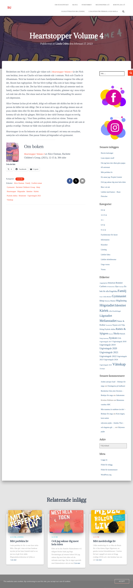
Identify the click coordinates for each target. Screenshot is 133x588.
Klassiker (104, 245)
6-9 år (103, 225)
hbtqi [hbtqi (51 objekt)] (101, 300)
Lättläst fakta (105, 255)
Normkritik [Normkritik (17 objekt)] (109, 325)
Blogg (75, 5)
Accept (122, 581)
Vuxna (103, 269)
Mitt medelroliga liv (104, 541)
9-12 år (103, 230)
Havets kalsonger (107, 153)
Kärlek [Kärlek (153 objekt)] (103, 310)
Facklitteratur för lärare (109, 235)
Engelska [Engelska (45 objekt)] (113, 291)
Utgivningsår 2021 (34, 196)
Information (105, 240)
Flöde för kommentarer (109, 470)
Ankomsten (120, 395)
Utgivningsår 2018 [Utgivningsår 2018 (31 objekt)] (119, 341)
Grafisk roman (36, 183)
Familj (27, 183)
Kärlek (36, 191)
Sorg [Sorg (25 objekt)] (101, 338)
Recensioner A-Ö (102, 5)
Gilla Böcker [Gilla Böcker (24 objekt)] (107, 297)
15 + (102, 220)
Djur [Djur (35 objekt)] (117, 286)
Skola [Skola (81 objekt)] (116, 333)
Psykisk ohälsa (12, 196)
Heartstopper (11, 191)
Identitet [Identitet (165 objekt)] (120, 305)
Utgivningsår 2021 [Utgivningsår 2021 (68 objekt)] (108, 352)
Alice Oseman (19, 183)
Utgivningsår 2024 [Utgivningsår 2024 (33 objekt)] (111, 360)
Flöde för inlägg (106, 465)
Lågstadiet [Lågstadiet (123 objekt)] (105, 315)
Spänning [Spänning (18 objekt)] (105, 338)
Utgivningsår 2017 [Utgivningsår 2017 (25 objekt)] (105, 342)
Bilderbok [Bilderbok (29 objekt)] (111, 283)
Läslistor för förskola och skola (103, 11)
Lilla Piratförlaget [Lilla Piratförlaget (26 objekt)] (115, 311)
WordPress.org (106, 475)
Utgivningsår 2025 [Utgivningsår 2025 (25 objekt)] (105, 365)
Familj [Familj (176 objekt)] (122, 291)
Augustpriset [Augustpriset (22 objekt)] (103, 283)
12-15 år (19, 179)
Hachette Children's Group (25, 187)
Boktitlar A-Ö (119, 5)
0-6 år (103, 210)
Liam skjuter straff (107, 158)
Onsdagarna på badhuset (116, 386)
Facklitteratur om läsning (73, 11)
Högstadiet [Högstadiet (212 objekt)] (107, 305)
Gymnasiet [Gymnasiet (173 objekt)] (119, 296)
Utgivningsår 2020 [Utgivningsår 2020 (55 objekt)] (108, 348)
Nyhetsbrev (87, 5)
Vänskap (10, 200)
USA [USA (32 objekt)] (119, 338)
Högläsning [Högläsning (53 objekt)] (121, 300)
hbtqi (38, 187)
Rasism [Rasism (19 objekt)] (111, 334)
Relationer (22, 196)
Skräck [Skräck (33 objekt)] (122, 334)
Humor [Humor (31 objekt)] (113, 301)
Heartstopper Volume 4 (62, 71)
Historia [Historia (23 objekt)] (107, 301)
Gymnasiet (11, 187)
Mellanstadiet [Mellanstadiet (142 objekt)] (108, 320)
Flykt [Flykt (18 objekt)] (100, 296)
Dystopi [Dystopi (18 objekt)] (121, 286)
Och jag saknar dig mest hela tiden (113, 182)
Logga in (104, 460)
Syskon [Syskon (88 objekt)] (113, 337)
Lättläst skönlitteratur (108, 259)
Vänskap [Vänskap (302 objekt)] (119, 364)
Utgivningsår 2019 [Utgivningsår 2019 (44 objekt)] (107, 345)
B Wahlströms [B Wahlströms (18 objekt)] (111, 286)
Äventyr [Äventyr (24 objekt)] (102, 369)
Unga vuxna (105, 264)
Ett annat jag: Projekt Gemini (111, 177)
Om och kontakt (62, 5)
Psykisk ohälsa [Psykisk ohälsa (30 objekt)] (109, 329)
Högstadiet (21, 191)
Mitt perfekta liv (107, 172)
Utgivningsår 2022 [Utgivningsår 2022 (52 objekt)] (107, 356)
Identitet (29, 191)
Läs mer (13, 560)
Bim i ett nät (105, 187)
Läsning (104, 250)
